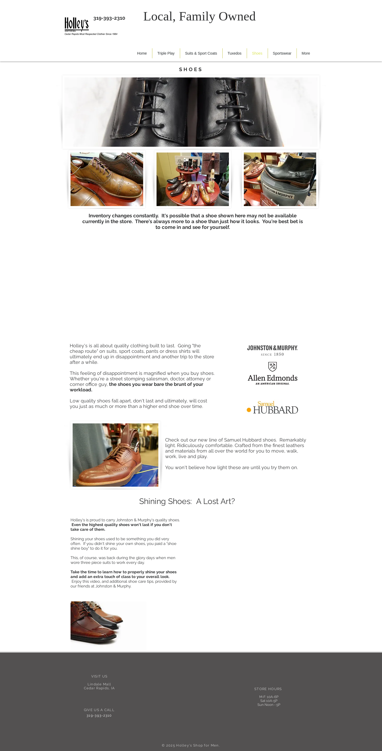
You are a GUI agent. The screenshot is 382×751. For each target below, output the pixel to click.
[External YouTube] (248, 552)
